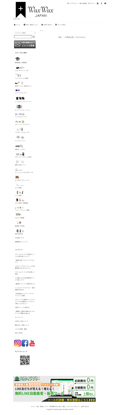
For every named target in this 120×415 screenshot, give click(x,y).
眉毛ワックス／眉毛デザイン (23, 84)
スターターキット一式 (21, 68)
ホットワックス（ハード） (23, 108)
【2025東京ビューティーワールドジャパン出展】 (24, 294)
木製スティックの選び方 (22, 307)
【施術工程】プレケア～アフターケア (25, 261)
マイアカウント (72, 3)
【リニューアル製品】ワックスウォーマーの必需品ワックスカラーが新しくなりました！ (25, 301)
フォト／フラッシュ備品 (22, 208)
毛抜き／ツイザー (20, 147)
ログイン (91, 3)
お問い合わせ (46, 24)
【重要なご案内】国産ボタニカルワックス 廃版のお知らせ (25, 312)
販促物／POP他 (19, 224)
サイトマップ (19, 317)
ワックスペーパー (20, 138)
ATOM (20, 333)
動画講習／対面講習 (21, 59)
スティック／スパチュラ (22, 122)
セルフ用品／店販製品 (21, 201)
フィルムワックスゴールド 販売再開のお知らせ (25, 288)
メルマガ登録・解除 (21, 329)
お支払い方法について (21, 321)
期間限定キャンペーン (21, 242)
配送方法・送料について (22, 325)
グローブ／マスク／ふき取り (23, 155)
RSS (16, 333)
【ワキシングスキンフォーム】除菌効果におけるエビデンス (25, 267)
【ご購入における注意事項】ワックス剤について (25, 279)
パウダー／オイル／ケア (22, 130)
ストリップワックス (21, 91)
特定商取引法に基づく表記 (57, 406)
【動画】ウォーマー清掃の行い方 (25, 284)
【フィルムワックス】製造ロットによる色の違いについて (25, 255)
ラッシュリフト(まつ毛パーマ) (24, 170)
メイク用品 (19, 193)
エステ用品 (19, 185)
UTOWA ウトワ (19, 238)
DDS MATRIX (19, 232)
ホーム (17, 24)
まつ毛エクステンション (22, 178)
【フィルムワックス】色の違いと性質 (25, 273)
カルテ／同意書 (19, 216)
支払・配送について (30, 24)
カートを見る (60, 24)
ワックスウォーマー (21, 115)
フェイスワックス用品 (21, 76)
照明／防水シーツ (20, 163)
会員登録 (83, 3)
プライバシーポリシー (73, 406)
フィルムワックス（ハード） (23, 99)
